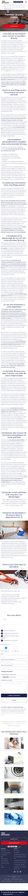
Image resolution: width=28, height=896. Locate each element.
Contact (2, 867)
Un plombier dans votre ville (20, 854)
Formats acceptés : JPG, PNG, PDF (8, 674)
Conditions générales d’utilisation (17, 879)
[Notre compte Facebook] (17, 871)
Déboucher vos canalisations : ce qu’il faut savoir (14, 779)
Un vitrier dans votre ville (19, 864)
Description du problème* (6, 680)
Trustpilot (4, 619)
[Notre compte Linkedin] (15, 871)
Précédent (14, 700)
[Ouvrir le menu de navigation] (25, 2)
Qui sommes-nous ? (5, 850)
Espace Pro (16, 850)
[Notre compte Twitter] (20, 871)
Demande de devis (14, 21)
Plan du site (15, 881)
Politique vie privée (22, 881)
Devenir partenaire (5, 863)
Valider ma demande (14, 695)
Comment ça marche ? (6, 852)
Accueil (5, 5)
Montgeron (13, 70)
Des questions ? (4, 854)
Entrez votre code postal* (6, 665)
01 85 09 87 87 (14, 26)
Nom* (2, 653)
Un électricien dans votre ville (20, 860)
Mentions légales (7, 879)
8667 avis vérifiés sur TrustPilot (18, 723)
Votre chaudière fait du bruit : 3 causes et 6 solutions (14, 750)
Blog (2, 856)
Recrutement (16, 852)
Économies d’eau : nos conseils (14, 825)
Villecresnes (20, 70)
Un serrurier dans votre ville (20, 862)
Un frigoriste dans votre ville (20, 866)
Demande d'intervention (14, 842)
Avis (2, 865)
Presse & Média (4, 858)
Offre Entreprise (4, 860)
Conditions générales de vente (7, 881)
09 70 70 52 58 (19, 2)
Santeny (20, 69)
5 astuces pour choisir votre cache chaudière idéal (14, 811)
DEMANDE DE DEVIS (14, 839)
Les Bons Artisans (13, 876)
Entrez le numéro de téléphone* (8, 659)
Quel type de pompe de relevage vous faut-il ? (14, 765)
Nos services (16, 868)
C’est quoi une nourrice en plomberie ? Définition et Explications (14, 795)
